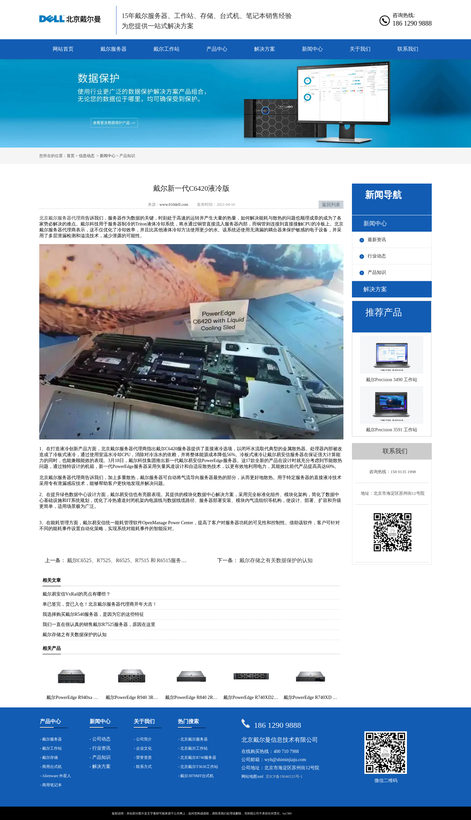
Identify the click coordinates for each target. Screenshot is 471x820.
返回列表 (331, 204)
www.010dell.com (174, 204)
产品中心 (216, 49)
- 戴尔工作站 (51, 748)
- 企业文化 (143, 748)
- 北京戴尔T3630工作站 (198, 766)
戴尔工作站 (166, 49)
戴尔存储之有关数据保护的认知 (275, 560)
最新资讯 (377, 239)
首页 (71, 155)
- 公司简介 (143, 739)
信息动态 (87, 155)
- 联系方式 (143, 766)
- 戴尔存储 (49, 757)
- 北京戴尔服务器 (193, 739)
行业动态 (377, 256)
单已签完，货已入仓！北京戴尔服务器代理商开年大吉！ (100, 604)
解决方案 (264, 49)
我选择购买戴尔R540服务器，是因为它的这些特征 (93, 614)
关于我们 (360, 49)
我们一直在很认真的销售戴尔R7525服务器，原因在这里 (99, 624)
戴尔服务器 (113, 49)
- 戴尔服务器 (51, 739)
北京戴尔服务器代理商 (62, 218)
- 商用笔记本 (51, 785)
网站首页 (63, 49)
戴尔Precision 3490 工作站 (391, 359)
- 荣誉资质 (143, 757)
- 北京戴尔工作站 (193, 748)
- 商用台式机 (51, 766)
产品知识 (377, 272)
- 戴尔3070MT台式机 (196, 776)
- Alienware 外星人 (55, 776)
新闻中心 (312, 49)
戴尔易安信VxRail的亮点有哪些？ (77, 594)
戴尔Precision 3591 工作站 (391, 409)
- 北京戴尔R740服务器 (197, 757)
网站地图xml (252, 776)
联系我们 (407, 49)
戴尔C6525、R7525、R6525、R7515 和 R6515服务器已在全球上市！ (144, 560)
